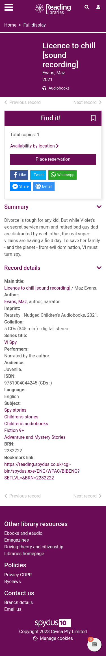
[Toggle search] (86, 7)
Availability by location (34, 146)
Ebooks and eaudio (23, 533)
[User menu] (98, 7)
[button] (93, 118)
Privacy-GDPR (18, 574)
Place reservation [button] (66, 159)
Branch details (18, 602)
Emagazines (16, 540)
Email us (12, 609)
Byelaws (12, 581)
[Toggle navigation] (9, 6)
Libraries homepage (24, 553)
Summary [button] (16, 206)
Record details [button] (22, 267)
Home (10, 25)
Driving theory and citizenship (33, 546)
